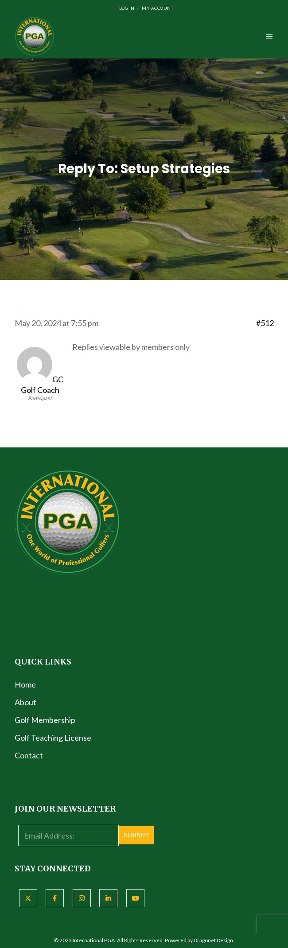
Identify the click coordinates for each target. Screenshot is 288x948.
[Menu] (266, 36)
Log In (127, 8)
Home (25, 684)
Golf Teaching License (53, 737)
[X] (28, 898)
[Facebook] (55, 898)
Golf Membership (45, 720)
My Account (157, 8)
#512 (265, 323)
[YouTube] (135, 898)
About (25, 702)
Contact (29, 755)
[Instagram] (82, 898)
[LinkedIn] (108, 898)
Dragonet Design (213, 940)
